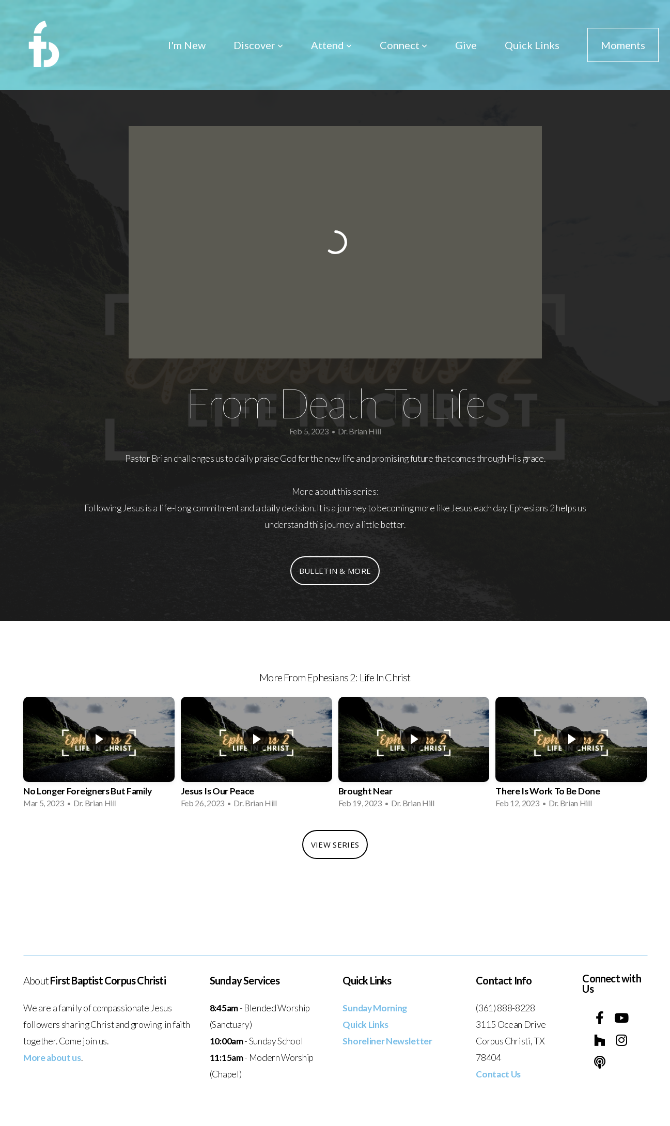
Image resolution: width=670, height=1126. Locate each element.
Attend (331, 45)
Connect (403, 45)
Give (466, 45)
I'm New (187, 45)
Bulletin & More (335, 571)
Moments (623, 45)
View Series (335, 844)
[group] (99, 756)
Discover (258, 45)
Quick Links (532, 45)
